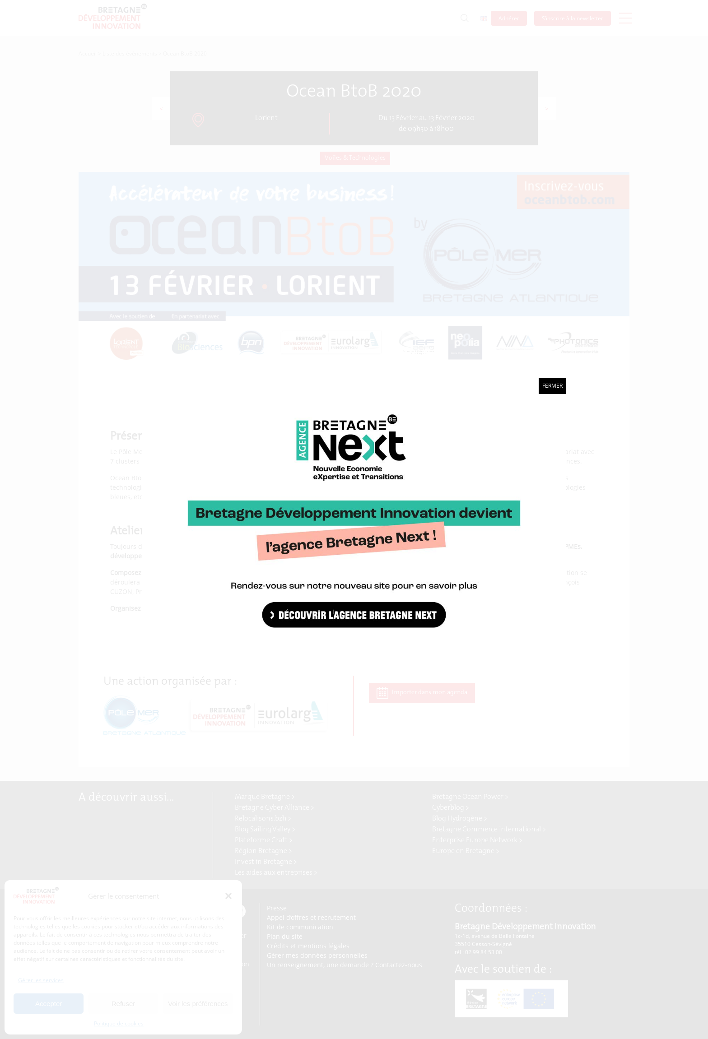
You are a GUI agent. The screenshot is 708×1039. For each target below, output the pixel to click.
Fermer (552, 386)
